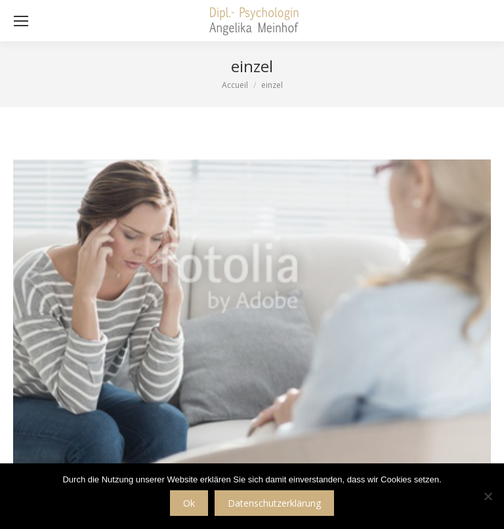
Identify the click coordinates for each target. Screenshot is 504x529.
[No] (487, 496)
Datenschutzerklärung (274, 503)
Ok (189, 503)
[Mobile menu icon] (21, 21)
